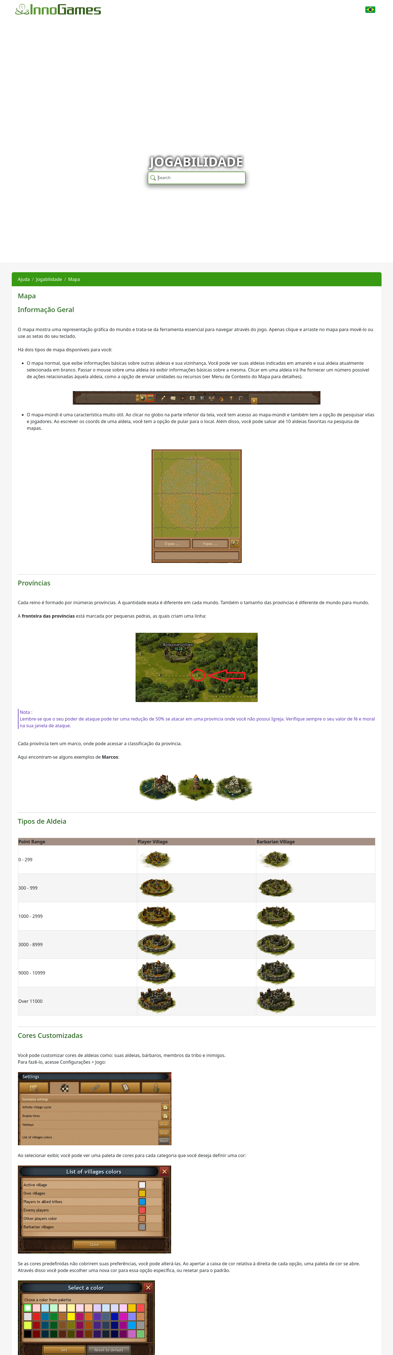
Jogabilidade (49, 279)
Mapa (74, 279)
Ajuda (24, 279)
